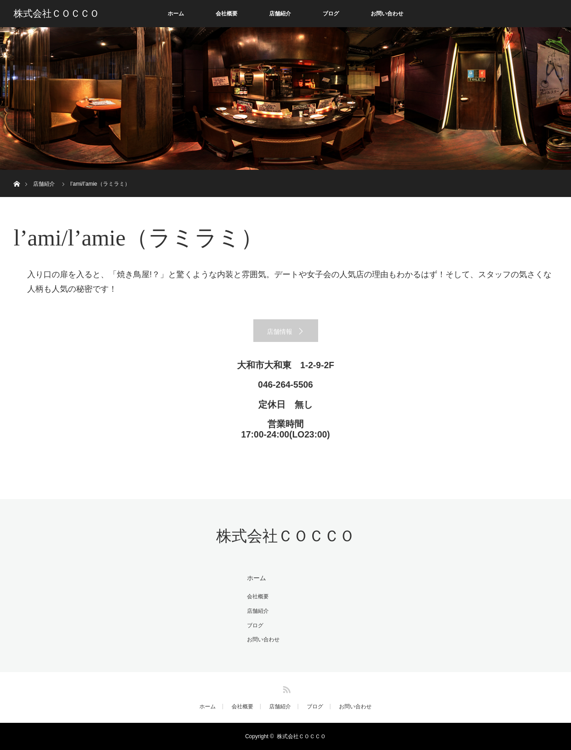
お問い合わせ (387, 13)
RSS (285, 688)
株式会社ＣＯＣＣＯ (56, 13)
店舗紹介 (280, 13)
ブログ (331, 13)
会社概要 (226, 13)
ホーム (176, 13)
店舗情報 (279, 331)
